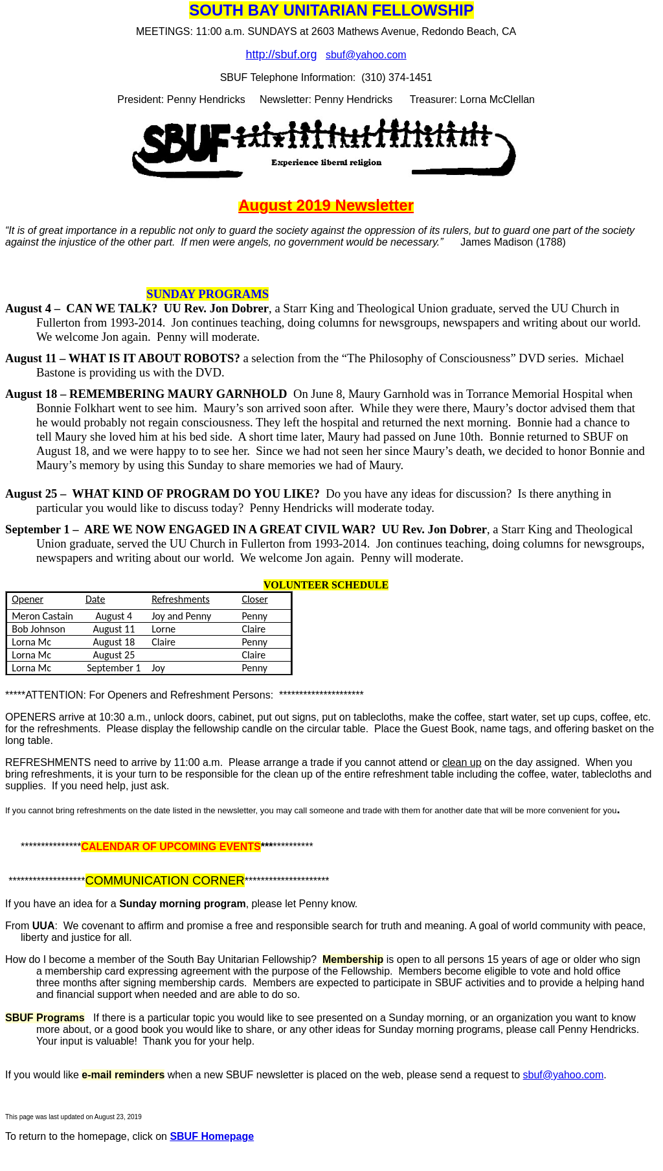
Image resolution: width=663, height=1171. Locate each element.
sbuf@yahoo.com (366, 54)
